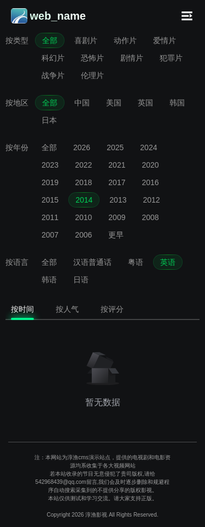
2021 (116, 165)
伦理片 (92, 75)
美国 (113, 102)
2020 (150, 165)
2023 (50, 165)
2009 (116, 217)
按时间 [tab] (22, 309)
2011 (50, 217)
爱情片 (164, 40)
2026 (81, 147)
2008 (150, 217)
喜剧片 (85, 40)
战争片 (53, 75)
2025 (115, 147)
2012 (151, 200)
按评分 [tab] (112, 309)
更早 (116, 234)
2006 (83, 234)
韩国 (177, 102)
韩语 (49, 279)
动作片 (125, 40)
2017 (116, 182)
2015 (50, 200)
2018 (83, 182)
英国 (145, 102)
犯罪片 (171, 58)
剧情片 (131, 58)
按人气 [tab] (67, 309)
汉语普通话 (92, 262)
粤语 (135, 262)
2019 (50, 182)
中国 (82, 102)
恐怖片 (92, 58)
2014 (83, 200)
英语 (167, 262)
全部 (49, 40)
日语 (81, 279)
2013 (117, 200)
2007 (50, 234)
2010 (83, 217)
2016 (150, 182)
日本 (49, 120)
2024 (148, 147)
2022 (83, 165)
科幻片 (53, 58)
